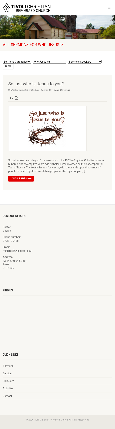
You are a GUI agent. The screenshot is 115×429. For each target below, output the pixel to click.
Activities (8, 388)
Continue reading (21, 178)
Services (8, 373)
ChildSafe (8, 381)
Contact (7, 395)
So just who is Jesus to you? (36, 83)
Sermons (8, 365)
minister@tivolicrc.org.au (17, 250)
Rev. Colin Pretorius (59, 89)
